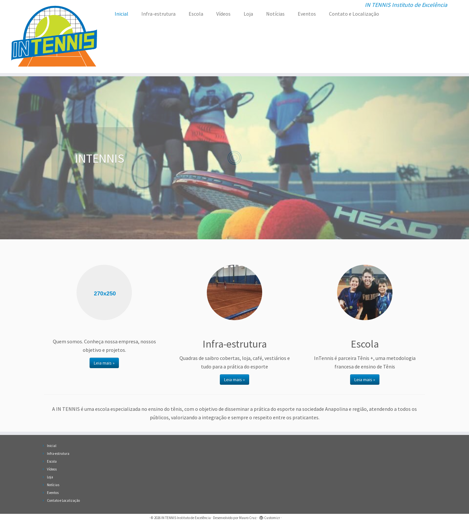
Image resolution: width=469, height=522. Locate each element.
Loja (248, 13)
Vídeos (223, 13)
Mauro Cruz (248, 517)
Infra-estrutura (158, 13)
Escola (196, 13)
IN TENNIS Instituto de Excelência (186, 517)
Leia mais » (104, 363)
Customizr (272, 517)
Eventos (307, 13)
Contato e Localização (354, 13)
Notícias (275, 13)
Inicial (121, 13)
